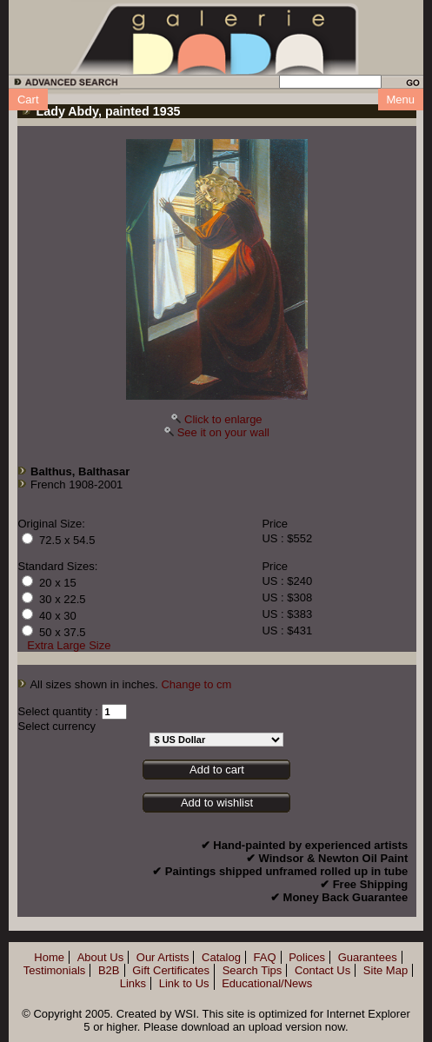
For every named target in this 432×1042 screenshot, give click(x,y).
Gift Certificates (170, 970)
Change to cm (196, 684)
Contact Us (322, 970)
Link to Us (184, 983)
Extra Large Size (68, 645)
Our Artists (162, 957)
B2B (109, 970)
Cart (28, 99)
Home (49, 957)
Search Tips (252, 970)
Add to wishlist (217, 802)
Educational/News (267, 983)
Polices (307, 957)
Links (133, 983)
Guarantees (367, 957)
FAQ (265, 957)
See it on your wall (223, 432)
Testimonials (54, 970)
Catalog (221, 957)
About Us (100, 957)
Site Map (385, 970)
